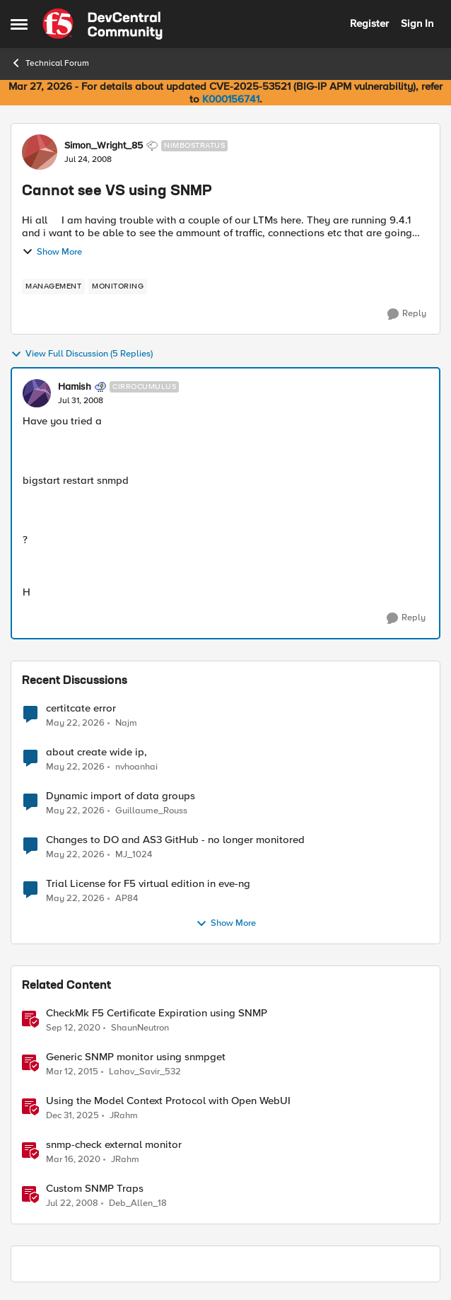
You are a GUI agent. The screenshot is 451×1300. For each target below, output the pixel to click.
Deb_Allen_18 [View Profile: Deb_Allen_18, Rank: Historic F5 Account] (138, 1203)
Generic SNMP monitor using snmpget (136, 1057)
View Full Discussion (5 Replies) (82, 354)
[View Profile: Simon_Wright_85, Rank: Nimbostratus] (39, 152)
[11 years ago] (72, 1072)
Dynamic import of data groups (120, 796)
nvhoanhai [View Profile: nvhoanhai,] (136, 767)
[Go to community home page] (102, 24)
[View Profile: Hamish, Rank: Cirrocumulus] (37, 393)
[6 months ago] (72, 1116)
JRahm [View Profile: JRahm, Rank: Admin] (124, 1115)
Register (369, 23)
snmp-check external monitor (114, 1145)
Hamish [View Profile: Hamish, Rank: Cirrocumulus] (74, 387)
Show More (52, 251)
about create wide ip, (96, 752)
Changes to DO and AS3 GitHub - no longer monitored (175, 840)
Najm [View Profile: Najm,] (126, 722)
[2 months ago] (75, 723)
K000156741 (230, 99)
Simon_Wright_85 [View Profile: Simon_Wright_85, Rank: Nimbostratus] (103, 145)
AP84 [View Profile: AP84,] (126, 898)
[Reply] (407, 314)
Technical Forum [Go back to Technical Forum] (50, 63)
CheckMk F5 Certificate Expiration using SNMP (156, 1013)
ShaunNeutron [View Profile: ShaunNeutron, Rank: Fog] (140, 1028)
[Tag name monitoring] (117, 286)
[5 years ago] (73, 1028)
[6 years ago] (73, 1160)
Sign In (417, 23)
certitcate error (81, 708)
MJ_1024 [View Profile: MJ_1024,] (133, 854)
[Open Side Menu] (19, 24)
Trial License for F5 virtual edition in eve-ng (148, 884)
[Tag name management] (53, 286)
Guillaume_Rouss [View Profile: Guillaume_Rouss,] (151, 811)
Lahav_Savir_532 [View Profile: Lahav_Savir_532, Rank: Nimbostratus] (145, 1072)
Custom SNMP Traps (95, 1189)
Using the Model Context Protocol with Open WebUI (168, 1101)
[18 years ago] (72, 1203)
